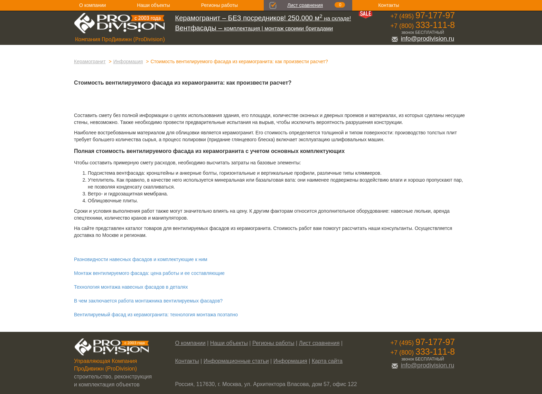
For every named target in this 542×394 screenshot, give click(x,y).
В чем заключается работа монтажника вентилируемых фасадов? (148, 301)
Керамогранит (90, 61)
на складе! (263, 18)
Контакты (388, 5)
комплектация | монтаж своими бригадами (254, 28)
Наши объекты (153, 5)
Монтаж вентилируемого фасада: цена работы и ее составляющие (149, 273)
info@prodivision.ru (422, 38)
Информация (128, 61)
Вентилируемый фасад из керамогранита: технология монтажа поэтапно (156, 314)
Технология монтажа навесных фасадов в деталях (131, 287)
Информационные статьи (236, 361)
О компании (92, 5)
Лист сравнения (305, 5)
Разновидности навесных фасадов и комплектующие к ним (140, 259)
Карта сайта (327, 361)
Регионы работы (219, 5)
